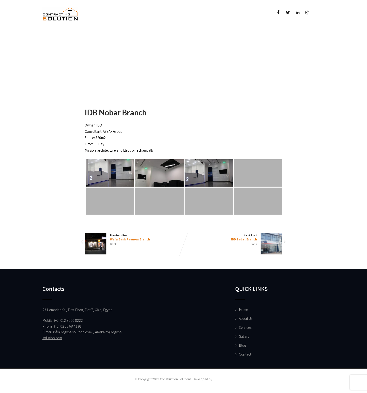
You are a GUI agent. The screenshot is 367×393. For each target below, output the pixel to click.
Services (245, 327)
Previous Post (134, 237)
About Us (86, 35)
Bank (113, 244)
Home (56, 35)
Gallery (244, 336)
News (151, 35)
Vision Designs (223, 379)
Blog (242, 345)
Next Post (233, 237)
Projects (121, 35)
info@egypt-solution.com (72, 332)
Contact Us (221, 35)
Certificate (183, 35)
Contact (245, 354)
